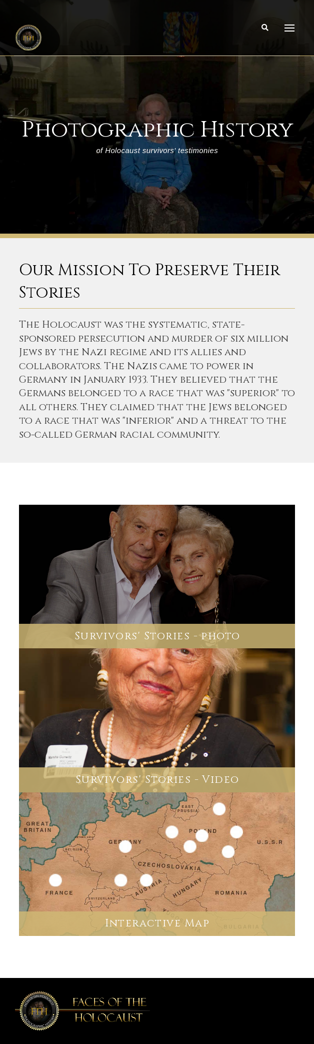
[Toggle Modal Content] (265, 28)
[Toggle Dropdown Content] (289, 28)
